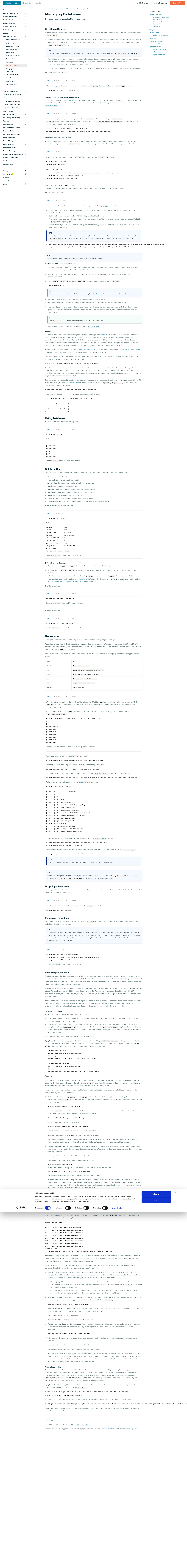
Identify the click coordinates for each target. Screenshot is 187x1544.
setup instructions (73, 383)
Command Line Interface (12, 101)
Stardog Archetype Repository (87, 350)
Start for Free (177, 3)
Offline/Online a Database (161, 35)
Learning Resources (160, 3)
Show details (117, 1540)
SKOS (130, 350)
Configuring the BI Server (12, 94)
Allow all (156, 1526)
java (74, 80)
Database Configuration (13, 59)
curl (66, 80)
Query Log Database (11, 108)
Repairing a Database (155, 47)
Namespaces (153, 38)
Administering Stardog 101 (12, 104)
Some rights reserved (82, 1425)
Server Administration (11, 91)
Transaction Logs (11, 84)
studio (57, 80)
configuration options (69, 100)
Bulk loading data (54, 65)
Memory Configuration (104, 294)
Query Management (12, 74)
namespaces (105, 335)
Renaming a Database (156, 44)
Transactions (10, 88)
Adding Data (10, 43)
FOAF (125, 350)
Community (108, 1429)
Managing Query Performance (11, 70)
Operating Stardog (51, 9)
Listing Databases (154, 30)
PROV (137, 350)
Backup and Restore (12, 46)
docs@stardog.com (130, 1429)
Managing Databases (12, 65)
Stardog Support (66, 1411)
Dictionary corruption (159, 49)
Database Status (154, 33)
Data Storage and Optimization (11, 51)
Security (7, 98)
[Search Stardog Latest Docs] (48, 3)
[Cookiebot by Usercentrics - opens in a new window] (21, 1540)
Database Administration (12, 40)
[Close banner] (176, 1524)
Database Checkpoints (13, 55)
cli (48, 80)
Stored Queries (11, 81)
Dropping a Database (155, 41)
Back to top (49, 1420)
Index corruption (158, 52)
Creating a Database (155, 15)
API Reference (143, 3)
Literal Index (9, 62)
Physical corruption (159, 55)
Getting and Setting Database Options (67, 582)
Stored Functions (11, 78)
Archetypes (156, 27)
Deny (156, 1532)
